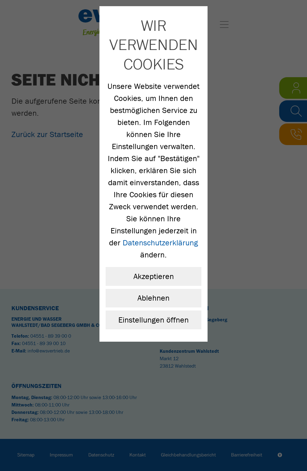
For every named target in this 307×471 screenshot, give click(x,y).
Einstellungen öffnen (153, 320)
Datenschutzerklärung (160, 243)
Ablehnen (153, 298)
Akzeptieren (153, 276)
